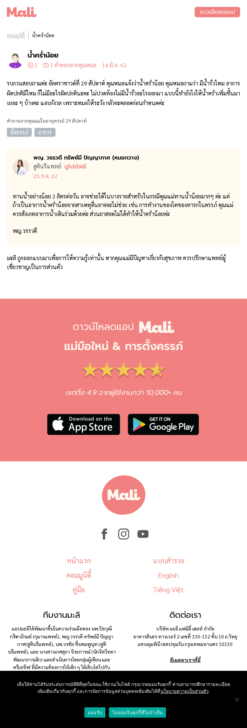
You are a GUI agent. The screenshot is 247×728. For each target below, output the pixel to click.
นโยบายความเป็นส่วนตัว (184, 691)
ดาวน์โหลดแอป (217, 12)
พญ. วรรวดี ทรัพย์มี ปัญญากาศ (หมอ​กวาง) (86, 158)
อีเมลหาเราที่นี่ (185, 660)
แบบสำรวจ (168, 560)
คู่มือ (79, 589)
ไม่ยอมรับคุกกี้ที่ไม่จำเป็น (137, 712)
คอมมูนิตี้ (16, 35)
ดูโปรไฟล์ (75, 167)
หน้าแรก (79, 560)
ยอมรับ (95, 712)
